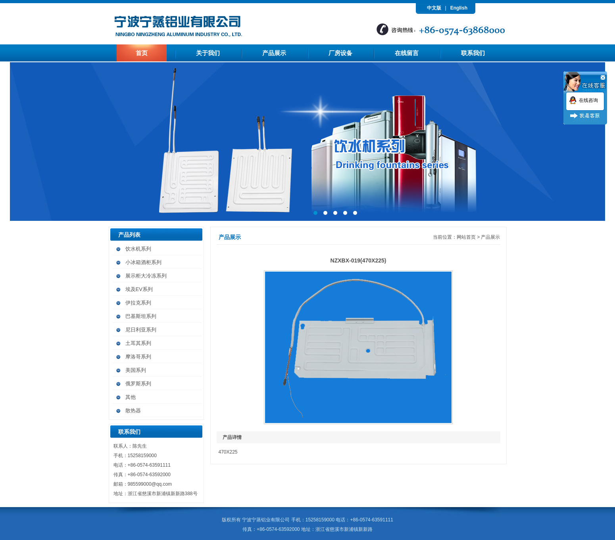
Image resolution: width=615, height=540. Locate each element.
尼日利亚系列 (140, 330)
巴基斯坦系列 (140, 316)
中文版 (434, 8)
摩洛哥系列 (138, 357)
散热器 (133, 411)
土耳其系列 (138, 343)
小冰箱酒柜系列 (143, 262)
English (458, 8)
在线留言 (407, 53)
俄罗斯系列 (138, 384)
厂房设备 (340, 53)
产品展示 (274, 53)
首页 (142, 53)
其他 (130, 397)
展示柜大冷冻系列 (146, 276)
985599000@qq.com (150, 484)
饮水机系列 (138, 249)
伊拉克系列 (138, 303)
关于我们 (208, 53)
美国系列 (135, 370)
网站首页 (466, 237)
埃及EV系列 (139, 289)
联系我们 (473, 53)
